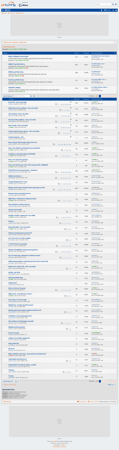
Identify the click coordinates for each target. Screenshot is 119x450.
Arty (55, 443)
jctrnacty (95, 57)
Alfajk (94, 370)
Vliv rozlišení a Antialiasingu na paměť (20, 321)
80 (70, 104)
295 (62, 144)
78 (65, 104)
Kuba (11, 350)
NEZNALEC (13, 274)
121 (62, 189)
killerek (95, 131)
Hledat (4, 13)
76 (61, 104)
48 (70, 178)
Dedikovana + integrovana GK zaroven (20, 305)
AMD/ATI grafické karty (16, 64)
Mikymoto (95, 193)
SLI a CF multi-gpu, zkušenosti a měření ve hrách (24, 255)
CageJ (95, 293)
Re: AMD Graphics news (98, 63)
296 (64, 144)
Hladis (25, 49)
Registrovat (21, 13)
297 (67, 144)
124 (70, 189)
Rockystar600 (13, 301)
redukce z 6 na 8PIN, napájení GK (19, 338)
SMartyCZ (12, 345)
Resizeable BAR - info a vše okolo (19, 227)
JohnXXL (95, 89)
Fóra (8, 10)
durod (11, 133)
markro (12, 263)
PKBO (21, 49)
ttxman (95, 327)
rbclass (95, 282)
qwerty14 (12, 377)
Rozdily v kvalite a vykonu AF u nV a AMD (21, 215)
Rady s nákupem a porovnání (18, 56)
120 (59, 189)
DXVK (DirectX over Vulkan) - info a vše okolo (23, 108)
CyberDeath (96, 175)
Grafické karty (8, 46)
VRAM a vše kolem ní (15, 176)
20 (68, 156)
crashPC (95, 243)
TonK (11, 339)
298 (70, 144)
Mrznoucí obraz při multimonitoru (19, 193)
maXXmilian (96, 332)
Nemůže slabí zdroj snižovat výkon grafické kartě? (24, 310)
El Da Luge (13, 360)
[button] (96, 96)
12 (63, 116)
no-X (11, 245)
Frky (11, 284)
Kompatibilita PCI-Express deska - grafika (22, 365)
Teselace (11, 370)
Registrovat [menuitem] (117, 10)
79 (68, 104)
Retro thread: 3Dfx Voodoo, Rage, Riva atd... (23, 142)
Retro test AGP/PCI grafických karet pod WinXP (24, 148)
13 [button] (113, 96)
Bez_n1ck (95, 232)
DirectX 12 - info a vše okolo (17, 102)
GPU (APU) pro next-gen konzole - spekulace (22, 170)
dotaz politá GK (13, 343)
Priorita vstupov (13, 333)
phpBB (54, 441)
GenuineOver (13, 366)
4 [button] (106, 96)
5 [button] (109, 96)
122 (64, 189)
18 (63, 156)
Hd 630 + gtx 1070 (14, 272)
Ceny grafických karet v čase (17, 182)
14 (68, 116)
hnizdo (12, 257)
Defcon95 (12, 223)
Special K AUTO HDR (15, 210)
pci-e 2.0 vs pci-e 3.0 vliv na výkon (19, 238)
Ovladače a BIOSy (14, 87)
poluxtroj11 (96, 238)
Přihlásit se (12, 13)
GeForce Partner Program (17, 288)
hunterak (12, 240)
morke (10, 49)
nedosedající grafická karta (17, 359)
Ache (11, 251)
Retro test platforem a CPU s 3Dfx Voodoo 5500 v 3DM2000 (28, 165)
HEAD (94, 142)
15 (70, 116)
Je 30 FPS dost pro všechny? (17, 244)
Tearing (10, 376)
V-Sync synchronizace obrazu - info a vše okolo (23, 131)
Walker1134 (16, 49)
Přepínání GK (12, 283)
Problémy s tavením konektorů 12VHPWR (21, 154)
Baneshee (96, 170)
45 (70, 172)
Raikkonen (96, 359)
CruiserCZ (12, 317)
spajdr (95, 255)
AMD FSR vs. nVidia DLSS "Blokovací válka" (22, 199)
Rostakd (95, 221)
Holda (11, 195)
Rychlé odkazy (3, 10)
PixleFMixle (96, 299)
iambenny (96, 73)
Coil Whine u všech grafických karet (20, 316)
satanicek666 (13, 206)
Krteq (11, 104)
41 (61, 172)
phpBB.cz (63, 445)
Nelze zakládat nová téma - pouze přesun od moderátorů (27, 354)
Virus (11, 328)
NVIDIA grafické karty (15, 72)
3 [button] (104, 96)
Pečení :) (11, 221)
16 (68, 121)
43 (65, 172)
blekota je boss (14, 172)
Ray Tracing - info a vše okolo (18, 125)
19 (65, 156)
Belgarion (95, 315)
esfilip (11, 306)
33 (61, 127)
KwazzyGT (96, 304)
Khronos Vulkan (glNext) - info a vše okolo (22, 120)
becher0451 (13, 234)
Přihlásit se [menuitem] (114, 10)
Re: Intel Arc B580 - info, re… (99, 79)
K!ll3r (11, 115)
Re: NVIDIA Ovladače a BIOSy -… (99, 87)
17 (70, 121)
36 (68, 127)
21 (70, 156)
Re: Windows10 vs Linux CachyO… (100, 56)
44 (68, 172)
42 (63, 172)
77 (63, 104)
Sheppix (95, 277)
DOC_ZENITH (13, 144)
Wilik (27, 68)
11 (61, 116)
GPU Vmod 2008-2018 (15, 278)
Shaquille (95, 348)
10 (63, 217)
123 (67, 189)
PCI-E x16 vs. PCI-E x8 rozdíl (17, 300)
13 (65, 116)
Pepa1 (95, 249)
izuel (94, 321)
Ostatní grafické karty (16, 80)
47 (68, 178)
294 (59, 144)
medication (96, 204)
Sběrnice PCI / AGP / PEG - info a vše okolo (22, 267)
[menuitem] (101, 10)
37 (70, 127)
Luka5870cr (13, 312)
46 (65, 178)
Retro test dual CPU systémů (18, 160)
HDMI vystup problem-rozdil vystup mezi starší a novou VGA (28, 261)
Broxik (94, 343)
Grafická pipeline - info (16, 137)
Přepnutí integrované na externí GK (20, 233)
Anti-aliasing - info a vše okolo (18, 114)
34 (63, 127)
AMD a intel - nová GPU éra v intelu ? (20, 294)
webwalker (96, 81)
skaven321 (96, 65)
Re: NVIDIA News (96, 71)
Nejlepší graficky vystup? (16, 327)
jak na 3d (11, 349)
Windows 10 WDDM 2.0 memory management (23, 250)
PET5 (94, 375)
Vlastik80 (12, 177)
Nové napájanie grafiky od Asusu (19, 204)
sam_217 (95, 113)
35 (65, 127)
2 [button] (102, 96)
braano (12, 334)
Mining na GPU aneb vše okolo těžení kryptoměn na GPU (26, 188)
